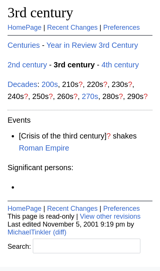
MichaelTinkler (29, 232)
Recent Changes (72, 27)
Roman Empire (44, 148)
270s (90, 96)
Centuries (24, 45)
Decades (22, 84)
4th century (120, 65)
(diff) (59, 232)
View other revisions (110, 216)
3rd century (40, 12)
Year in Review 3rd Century (92, 45)
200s (50, 84)
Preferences (121, 27)
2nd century (27, 65)
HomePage (25, 27)
